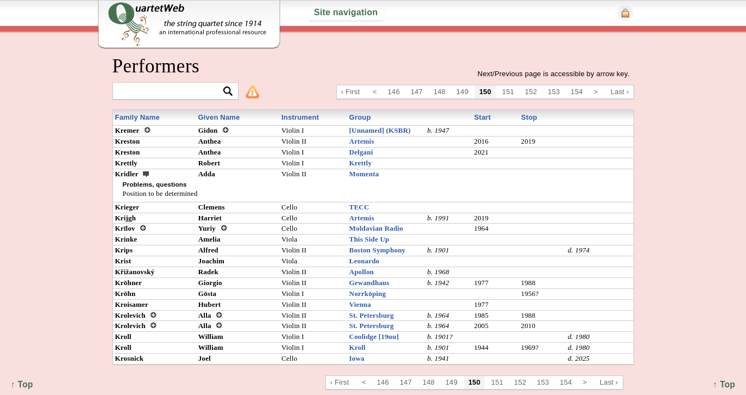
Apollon (361, 272)
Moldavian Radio (376, 228)
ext (146, 173)
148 (440, 92)
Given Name (219, 117)
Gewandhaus (369, 283)
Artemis (361, 141)
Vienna (360, 304)
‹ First (350, 92)
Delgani (361, 152)
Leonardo (364, 261)
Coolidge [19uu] (374, 336)
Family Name (137, 117)
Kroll (357, 347)
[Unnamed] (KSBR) (380, 130)
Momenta (364, 174)
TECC (359, 207)
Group (360, 117)
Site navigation (346, 12)
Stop (529, 117)
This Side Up (369, 239)
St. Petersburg (371, 315)
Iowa (357, 358)
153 (554, 92)
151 (508, 92)
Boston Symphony (377, 250)
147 (417, 92)
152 (531, 92)
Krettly (360, 163)
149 (462, 92)
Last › (620, 92)
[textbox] (170, 91)
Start (482, 117)
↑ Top (724, 384)
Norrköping (367, 293)
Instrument (300, 117)
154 (576, 92)
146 (394, 92)
